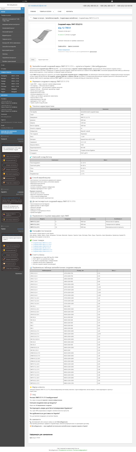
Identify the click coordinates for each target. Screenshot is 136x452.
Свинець (5, 54)
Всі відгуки (19, 273)
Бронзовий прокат (8, 50)
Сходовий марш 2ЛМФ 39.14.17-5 (42, 251)
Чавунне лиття (6, 39)
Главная (33, 11)
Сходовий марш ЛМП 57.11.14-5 (42, 242)
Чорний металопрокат (9, 57)
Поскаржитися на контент (65, 450)
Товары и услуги (6, 15)
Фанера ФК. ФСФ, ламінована (11, 43)
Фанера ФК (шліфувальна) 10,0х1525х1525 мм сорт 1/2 (11, 207)
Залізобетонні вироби (9, 46)
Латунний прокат (7, 32)
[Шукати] (23, 8)
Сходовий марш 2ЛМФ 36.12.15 (42, 246)
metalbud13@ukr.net (7, 128)
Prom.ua (77, 448)
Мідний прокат (6, 35)
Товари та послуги (38, 18)
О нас (2, 65)
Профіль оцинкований (9, 61)
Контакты (69, 11)
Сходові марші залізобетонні (69, 18)
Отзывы (3, 69)
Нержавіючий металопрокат (11, 24)
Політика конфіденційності (80, 450)
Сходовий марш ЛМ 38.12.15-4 (41, 248)
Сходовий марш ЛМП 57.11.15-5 (42, 244)
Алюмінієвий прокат (8, 28)
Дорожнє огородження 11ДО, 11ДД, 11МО (11, 20)
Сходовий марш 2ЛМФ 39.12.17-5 (42, 249)
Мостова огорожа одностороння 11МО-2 (12, 238)
